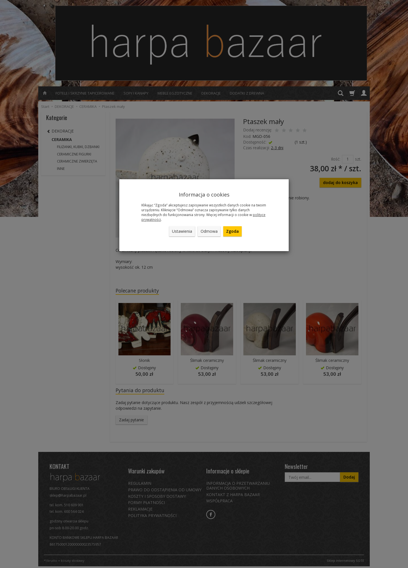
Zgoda (232, 231)
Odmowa (209, 231)
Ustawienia (182, 231)
